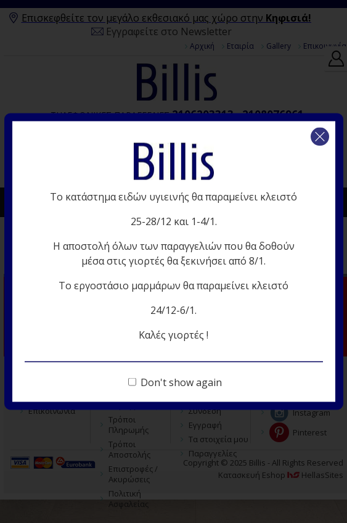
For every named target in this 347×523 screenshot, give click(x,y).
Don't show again (181, 382)
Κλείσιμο (320, 137)
